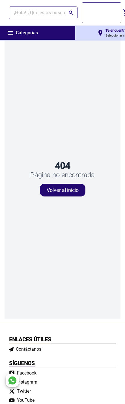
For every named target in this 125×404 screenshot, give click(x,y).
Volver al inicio (63, 190)
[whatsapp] (12, 380)
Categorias (22, 32)
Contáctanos (25, 349)
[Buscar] (71, 12)
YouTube (26, 400)
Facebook (26, 373)
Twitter (24, 391)
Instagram (27, 382)
